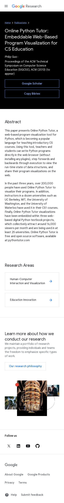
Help (11, 495)
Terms (22, 482)
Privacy (9, 482)
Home (8, 22)
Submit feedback (32, 495)
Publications (20, 22)
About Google (14, 474)
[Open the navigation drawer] (6, 6)
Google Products (38, 474)
